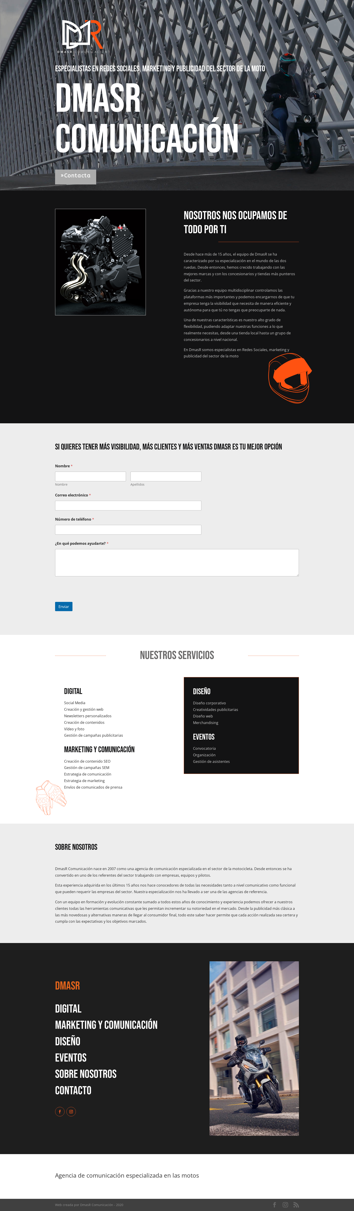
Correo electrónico (73, 495)
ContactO (73, 1091)
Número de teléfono (74, 519)
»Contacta (76, 175)
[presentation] (89, 599)
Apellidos (137, 484)
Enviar (63, 606)
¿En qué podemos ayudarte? (82, 543)
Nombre (61, 484)
